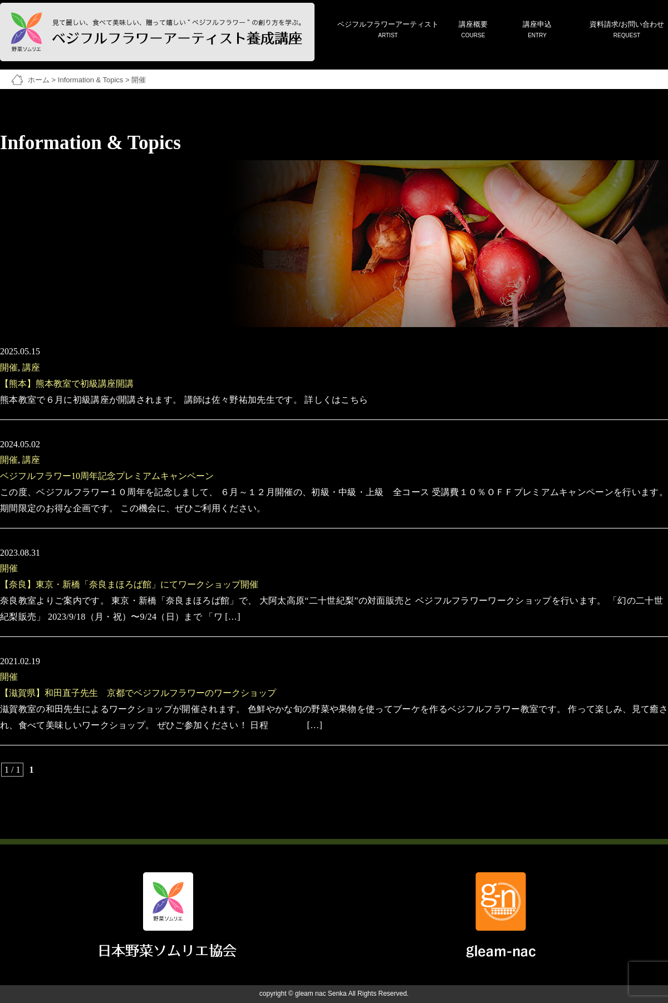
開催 (9, 367)
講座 (31, 367)
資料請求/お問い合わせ (627, 30)
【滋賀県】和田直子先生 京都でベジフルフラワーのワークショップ (138, 693)
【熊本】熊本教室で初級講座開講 (67, 383)
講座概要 (473, 30)
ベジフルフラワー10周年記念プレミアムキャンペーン (107, 476)
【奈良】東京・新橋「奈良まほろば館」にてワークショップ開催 (129, 584)
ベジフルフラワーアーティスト (388, 30)
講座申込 (537, 30)
